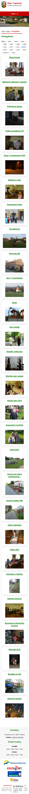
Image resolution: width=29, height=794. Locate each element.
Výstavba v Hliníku (14, 574)
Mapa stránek (5, 789)
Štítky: (3, 41)
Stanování (14, 449)
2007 (11, 44)
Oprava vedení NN (14, 500)
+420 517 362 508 (17, 737)
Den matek (15, 327)
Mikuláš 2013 (14, 649)
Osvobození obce (14, 204)
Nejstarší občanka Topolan (14, 82)
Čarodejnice (14, 229)
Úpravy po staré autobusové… (14, 475)
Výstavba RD (14, 253)
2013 (24, 47)
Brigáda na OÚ (14, 674)
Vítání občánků (14, 525)
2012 (18, 47)
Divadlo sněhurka (14, 351)
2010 (5, 47)
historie (6, 53)
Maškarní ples (14, 180)
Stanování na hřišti (14, 425)
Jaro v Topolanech (14, 278)
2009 (24, 44)
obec (13, 53)
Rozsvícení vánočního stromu (14, 624)
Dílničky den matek (14, 376)
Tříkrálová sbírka (14, 106)
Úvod (3, 31)
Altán (14, 302)
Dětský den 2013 (14, 400)
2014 (5, 50)
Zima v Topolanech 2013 (14, 155)
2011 (11, 47)
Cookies (25, 789)
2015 (11, 50)
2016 (18, 50)
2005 (22, 41)
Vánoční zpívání (14, 698)
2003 (9, 41)
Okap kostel (14, 57)
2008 (18, 44)
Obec (8, 31)
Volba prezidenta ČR (14, 131)
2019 (24, 50)
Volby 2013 (14, 549)
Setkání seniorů (14, 598)
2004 (16, 41)
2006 (5, 44)
